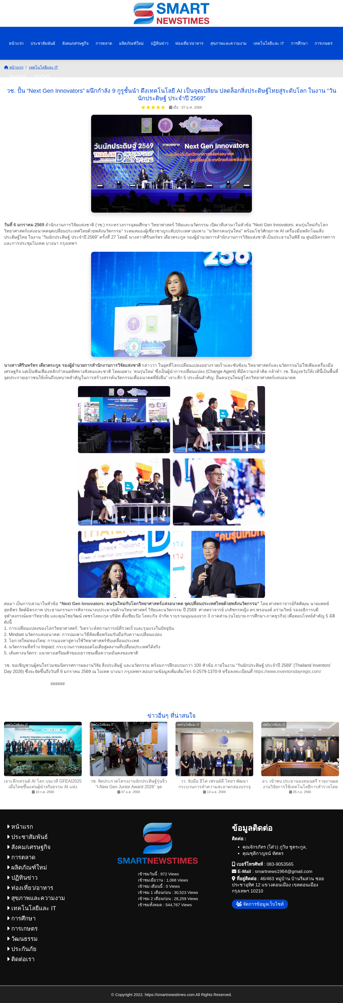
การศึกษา (299, 43)
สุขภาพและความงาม (228, 43)
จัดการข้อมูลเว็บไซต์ (260, 904)
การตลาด (104, 43)
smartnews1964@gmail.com (283, 871)
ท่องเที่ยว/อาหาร (189, 43)
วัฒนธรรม (18, 76)
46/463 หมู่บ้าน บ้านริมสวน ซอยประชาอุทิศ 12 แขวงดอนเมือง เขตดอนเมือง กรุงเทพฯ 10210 (278, 885)
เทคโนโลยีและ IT (268, 43)
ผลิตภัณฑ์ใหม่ (131, 43)
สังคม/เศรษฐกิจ (75, 43)
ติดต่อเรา (21, 959)
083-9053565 (280, 864)
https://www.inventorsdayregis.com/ (287, 671)
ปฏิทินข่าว (159, 43)
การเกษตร (324, 43)
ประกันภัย (42, 76)
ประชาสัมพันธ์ (43, 43)
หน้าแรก (16, 43)
